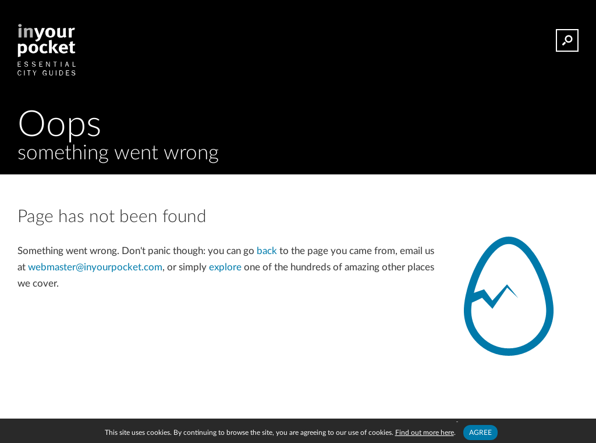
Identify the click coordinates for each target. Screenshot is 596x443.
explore (225, 267)
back (267, 251)
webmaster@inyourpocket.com (95, 267)
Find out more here (424, 432)
